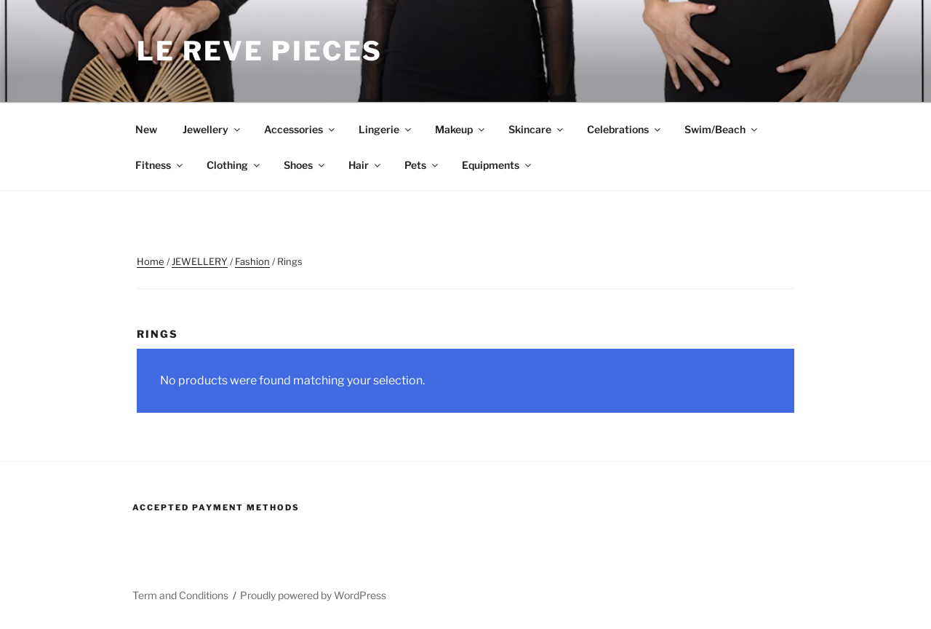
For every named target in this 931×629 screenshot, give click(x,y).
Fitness (160, 165)
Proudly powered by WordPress (313, 595)
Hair (365, 165)
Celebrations (625, 129)
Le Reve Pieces (260, 51)
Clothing (234, 165)
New (146, 129)
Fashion (252, 261)
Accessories (300, 129)
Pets (422, 165)
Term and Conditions (180, 595)
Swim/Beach (721, 129)
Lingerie (386, 129)
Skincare (536, 129)
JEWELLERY (200, 261)
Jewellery (212, 129)
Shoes (305, 165)
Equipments (497, 165)
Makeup (461, 129)
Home (150, 261)
